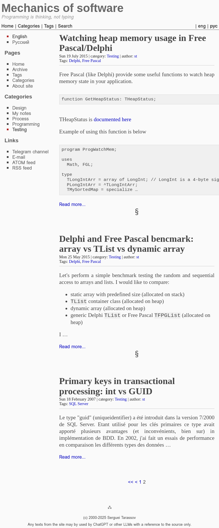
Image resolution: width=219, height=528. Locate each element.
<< (130, 482)
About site (22, 86)
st (135, 56)
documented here (112, 119)
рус (214, 26)
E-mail (18, 157)
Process (20, 118)
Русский (20, 42)
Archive (19, 69)
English (19, 36)
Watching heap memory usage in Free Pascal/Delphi (132, 43)
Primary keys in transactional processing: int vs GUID (117, 386)
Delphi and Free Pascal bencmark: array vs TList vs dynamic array (126, 244)
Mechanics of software (62, 8)
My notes (21, 113)
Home (7, 26)
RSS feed (22, 168)
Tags (49, 26)
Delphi (74, 60)
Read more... (72, 204)
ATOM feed (23, 162)
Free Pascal (91, 60)
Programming (26, 124)
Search (65, 26)
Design (19, 108)
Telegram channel (30, 151)
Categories (29, 26)
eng (202, 26)
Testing (113, 56)
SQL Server (78, 403)
